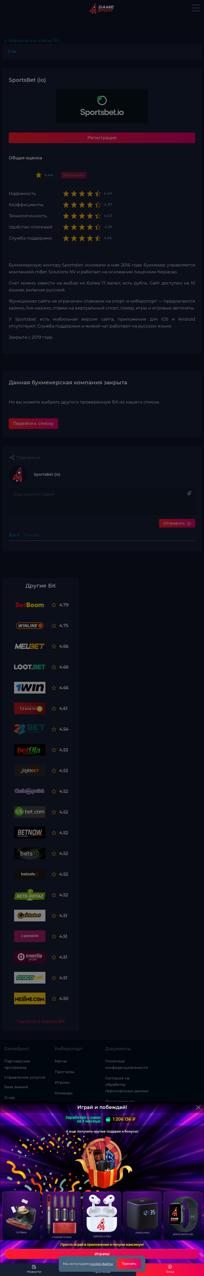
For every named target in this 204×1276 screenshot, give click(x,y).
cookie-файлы (101, 1264)
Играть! (102, 1254)
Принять (129, 1264)
